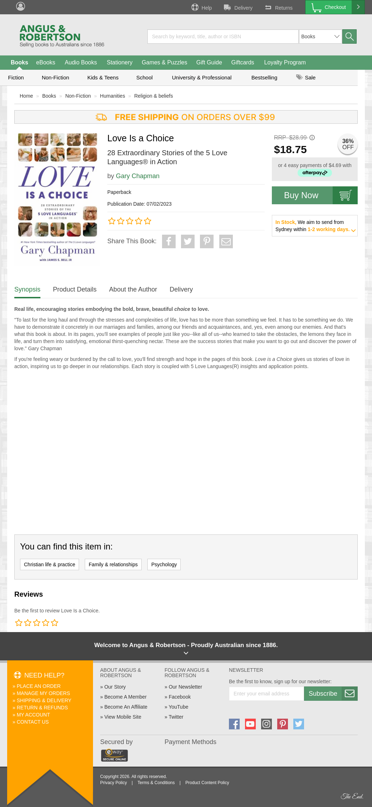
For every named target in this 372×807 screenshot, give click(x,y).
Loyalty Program (285, 62)
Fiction (16, 77)
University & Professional (202, 77)
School (144, 77)
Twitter (175, 717)
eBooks (45, 62)
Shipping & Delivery (44, 700)
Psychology (164, 564)
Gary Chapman (138, 176)
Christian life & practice (49, 564)
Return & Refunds (42, 707)
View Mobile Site (122, 717)
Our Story (115, 687)
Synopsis (27, 289)
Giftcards (242, 62)
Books (19, 62)
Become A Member (125, 697)
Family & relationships (113, 564)
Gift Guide (209, 62)
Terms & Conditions (156, 782)
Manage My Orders (43, 693)
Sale (305, 77)
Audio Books (81, 62)
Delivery (237, 7)
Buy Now (321, 195)
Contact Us (33, 722)
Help (201, 7)
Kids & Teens (102, 77)
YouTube (178, 707)
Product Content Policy (207, 782)
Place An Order (39, 686)
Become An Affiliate (125, 707)
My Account (33, 715)
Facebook (180, 697)
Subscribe (333, 693)
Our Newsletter (185, 687)
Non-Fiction (55, 77)
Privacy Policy (113, 782)
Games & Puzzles (164, 62)
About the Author (133, 289)
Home (26, 96)
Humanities (112, 96)
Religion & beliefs (153, 96)
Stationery (119, 62)
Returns (278, 7)
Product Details (75, 289)
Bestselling (264, 77)
